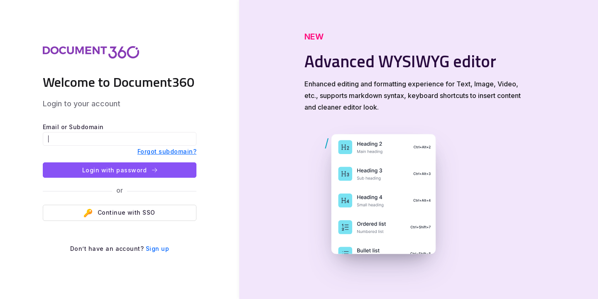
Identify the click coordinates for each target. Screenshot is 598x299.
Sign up (157, 248)
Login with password (119, 170)
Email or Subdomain (73, 126)
